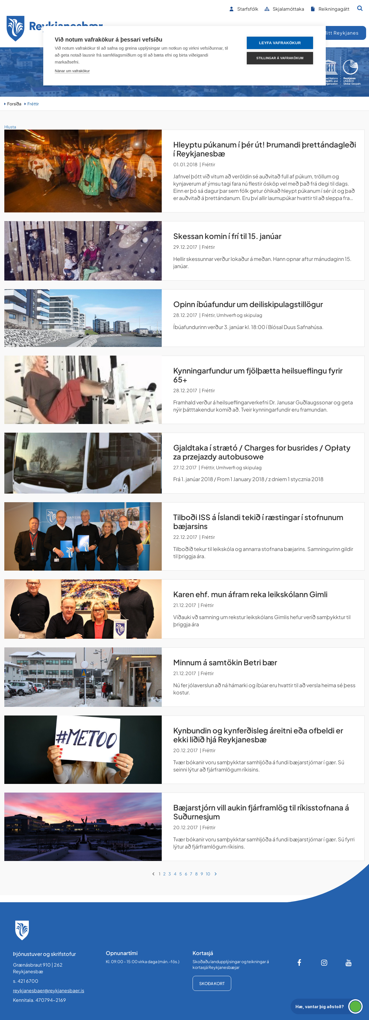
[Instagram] (324, 962)
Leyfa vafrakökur (280, 43)
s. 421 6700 (25, 981)
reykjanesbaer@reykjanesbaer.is (48, 990)
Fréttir (33, 103)
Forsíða (14, 103)
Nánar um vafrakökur (72, 71)
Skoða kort (212, 983)
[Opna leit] (360, 8)
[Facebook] (300, 962)
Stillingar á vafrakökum (279, 58)
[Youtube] (349, 962)
